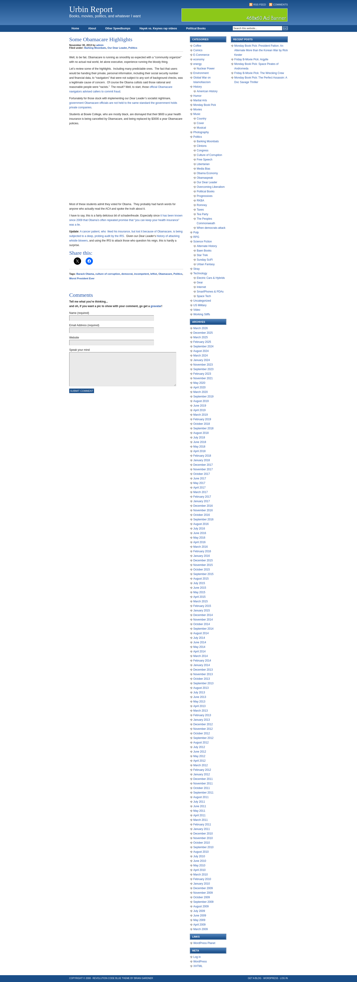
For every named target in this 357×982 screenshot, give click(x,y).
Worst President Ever (81, 278)
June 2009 (199, 915)
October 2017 (201, 474)
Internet (201, 287)
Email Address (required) (84, 325)
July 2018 (199, 437)
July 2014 (199, 637)
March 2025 (200, 337)
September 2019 (203, 396)
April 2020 (199, 387)
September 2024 (203, 346)
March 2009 (200, 929)
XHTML (198, 966)
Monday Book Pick (204, 105)
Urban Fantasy (206, 264)
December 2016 (203, 505)
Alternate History (207, 246)
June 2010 (199, 860)
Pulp (196, 232)
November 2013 (203, 674)
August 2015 (201, 578)
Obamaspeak (205, 177)
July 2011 (199, 801)
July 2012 (199, 747)
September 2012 (203, 738)
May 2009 (199, 920)
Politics (132, 47)
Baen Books (204, 250)
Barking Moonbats (95, 47)
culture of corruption (107, 273)
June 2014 (199, 642)
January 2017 (201, 501)
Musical (201, 127)
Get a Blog (254, 978)
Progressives (204, 196)
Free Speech (204, 159)
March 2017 (200, 492)
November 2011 (203, 783)
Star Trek (202, 255)
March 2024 (200, 355)
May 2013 (199, 701)
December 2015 (203, 560)
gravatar (155, 306)
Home (75, 28)
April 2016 (199, 542)
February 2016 (202, 551)
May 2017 (199, 483)
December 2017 (203, 464)
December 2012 (203, 724)
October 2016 (201, 514)
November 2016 (203, 510)
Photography (201, 132)
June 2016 (199, 533)
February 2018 (202, 455)
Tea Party (202, 214)
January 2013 (201, 719)
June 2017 (199, 478)
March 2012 (200, 765)
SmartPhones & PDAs (210, 291)
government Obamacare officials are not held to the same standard (109, 102)
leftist (153, 273)
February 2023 (202, 373)
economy (198, 59)
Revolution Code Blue (107, 978)
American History (207, 91)
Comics (197, 50)
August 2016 (201, 524)
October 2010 (201, 842)
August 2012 (201, 742)
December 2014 (203, 615)
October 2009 (201, 897)
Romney (202, 205)
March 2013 (200, 710)
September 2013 (203, 683)
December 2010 (203, 833)
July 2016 (199, 528)
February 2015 (202, 606)
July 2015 (199, 583)
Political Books (196, 28)
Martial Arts (200, 100)
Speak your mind (79, 349)
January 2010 (201, 883)
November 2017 (203, 469)
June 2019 (199, 405)
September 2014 (203, 628)
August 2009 (201, 906)
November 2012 (203, 728)
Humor (197, 95)
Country (201, 118)
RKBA (200, 200)
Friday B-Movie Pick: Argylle (251, 59)
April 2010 (199, 870)
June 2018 (199, 442)
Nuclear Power (206, 68)
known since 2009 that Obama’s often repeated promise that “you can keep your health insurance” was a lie (125, 220)
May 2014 (199, 647)
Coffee (197, 45)
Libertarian (203, 164)
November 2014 (203, 619)
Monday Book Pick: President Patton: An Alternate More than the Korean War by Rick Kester (261, 50)
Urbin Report (91, 9)
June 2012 (199, 751)
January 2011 (201, 829)
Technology (200, 273)
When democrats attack (211, 227)
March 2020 (200, 392)
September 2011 (203, 792)
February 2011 (202, 824)
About (92, 28)
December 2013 (203, 669)
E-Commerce (201, 54)
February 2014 (202, 660)
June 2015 (199, 587)
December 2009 (203, 888)
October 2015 (201, 569)
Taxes (200, 209)
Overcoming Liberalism (211, 186)
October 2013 (201, 678)
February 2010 (202, 879)
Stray (196, 268)
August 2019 (201, 401)
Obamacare (165, 273)
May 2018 (199, 446)
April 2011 (199, 815)
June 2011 (199, 806)
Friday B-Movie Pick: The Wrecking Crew (259, 73)
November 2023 (203, 364)
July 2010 (199, 856)
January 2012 (201, 774)
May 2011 (199, 810)
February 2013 (202, 715)
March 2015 (200, 601)
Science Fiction (202, 241)
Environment (201, 73)
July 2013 (199, 692)
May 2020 (199, 382)
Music (196, 114)
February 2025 (202, 341)
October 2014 (201, 624)
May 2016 (199, 537)
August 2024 (201, 351)
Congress (202, 150)
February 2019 (202, 419)
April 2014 (199, 651)
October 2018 (201, 423)
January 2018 (201, 460)
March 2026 (200, 328)
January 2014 (201, 665)
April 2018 (199, 451)
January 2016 (201, 555)
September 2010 (203, 847)
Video (196, 309)
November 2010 (203, 838)
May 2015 (199, 592)
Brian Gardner (143, 978)
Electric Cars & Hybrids (211, 278)
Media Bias (203, 168)
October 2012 (201, 733)
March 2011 (200, 820)
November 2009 (203, 892)
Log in (197, 957)
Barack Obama (85, 273)
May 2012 (199, 756)
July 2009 (199, 911)
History (197, 86)
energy (197, 64)
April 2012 (199, 760)
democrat (127, 273)
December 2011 (203, 779)
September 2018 (203, 428)
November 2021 (203, 378)
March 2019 (200, 414)
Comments (280, 4)
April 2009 (199, 924)
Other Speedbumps (117, 28)
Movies (197, 109)
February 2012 (202, 769)
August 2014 (201, 633)
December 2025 (203, 332)
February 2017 (202, 496)
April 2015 (199, 596)
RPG (196, 237)
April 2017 (199, 487)
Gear (200, 282)
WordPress (200, 961)
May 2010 (199, 865)
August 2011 (201, 797)
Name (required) (79, 313)
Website (74, 337)
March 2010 (200, 874)
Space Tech (204, 296)
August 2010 (201, 851)
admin (100, 45)
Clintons (202, 146)
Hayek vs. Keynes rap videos (158, 28)
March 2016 (200, 546)
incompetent (141, 273)
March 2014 (200, 656)
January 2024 (201, 360)
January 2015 (201, 610)
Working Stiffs (201, 314)
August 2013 (201, 687)
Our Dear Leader (117, 47)
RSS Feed (259, 4)
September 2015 (203, 574)
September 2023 (203, 369)
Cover (200, 123)
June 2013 (199, 697)
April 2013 (199, 706)
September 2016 (203, 519)
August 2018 (201, 433)
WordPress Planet (204, 943)
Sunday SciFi (205, 259)
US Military (200, 305)
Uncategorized (202, 300)
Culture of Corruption (209, 155)
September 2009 (203, 901)
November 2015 (203, 565)
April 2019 (199, 410)
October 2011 (201, 788)
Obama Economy (207, 173)
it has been (168, 215)
